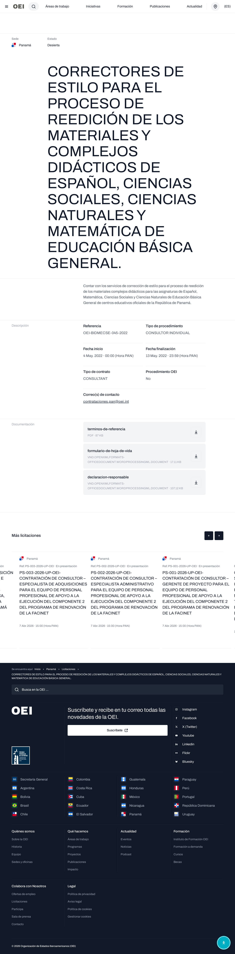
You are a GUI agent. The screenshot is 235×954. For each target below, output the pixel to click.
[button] (208, 535)
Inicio (38, 669)
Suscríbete (117, 730)
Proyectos (74, 854)
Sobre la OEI (20, 839)
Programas (75, 846)
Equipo (16, 854)
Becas (178, 861)
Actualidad (194, 6)
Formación (125, 6)
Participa (17, 909)
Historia (17, 846)
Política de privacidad (81, 894)
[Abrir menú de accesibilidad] (224, 943)
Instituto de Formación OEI (191, 839)
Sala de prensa (21, 916)
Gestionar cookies (79, 916)
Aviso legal (75, 901)
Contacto (18, 924)
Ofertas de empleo (23, 894)
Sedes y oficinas (22, 861)
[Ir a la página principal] (18, 6)
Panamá (51, 669)
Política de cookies (80, 909)
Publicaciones (160, 6)
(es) (227, 6)
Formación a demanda (188, 846)
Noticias (126, 846)
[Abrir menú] (6, 6)
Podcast (126, 854)
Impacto (73, 869)
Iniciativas (93, 6)
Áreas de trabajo (57, 6)
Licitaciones (68, 669)
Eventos (126, 839)
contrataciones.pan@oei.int (106, 401)
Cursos (178, 854)
